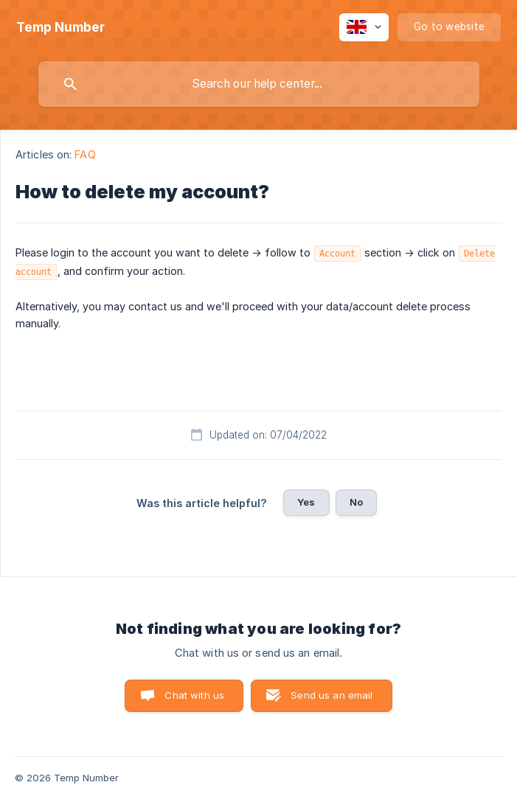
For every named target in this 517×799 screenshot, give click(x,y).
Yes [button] (306, 502)
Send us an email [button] (331, 695)
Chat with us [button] (194, 695)
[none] (60, 27)
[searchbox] (258, 84)
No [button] (356, 502)
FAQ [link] (84, 154)
